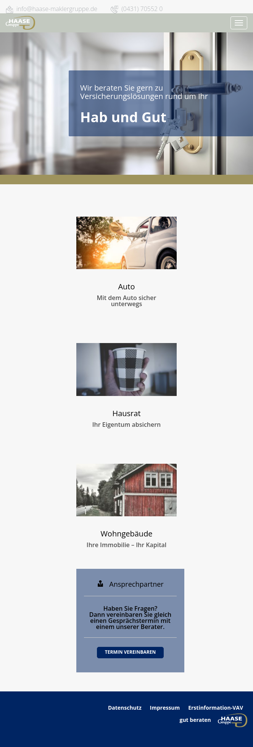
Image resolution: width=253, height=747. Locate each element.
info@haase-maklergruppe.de (56, 9)
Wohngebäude (126, 533)
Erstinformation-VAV (215, 707)
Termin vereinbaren (130, 652)
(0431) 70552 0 (142, 9)
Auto (126, 286)
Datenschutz (125, 707)
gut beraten (195, 719)
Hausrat (126, 413)
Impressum (165, 707)
